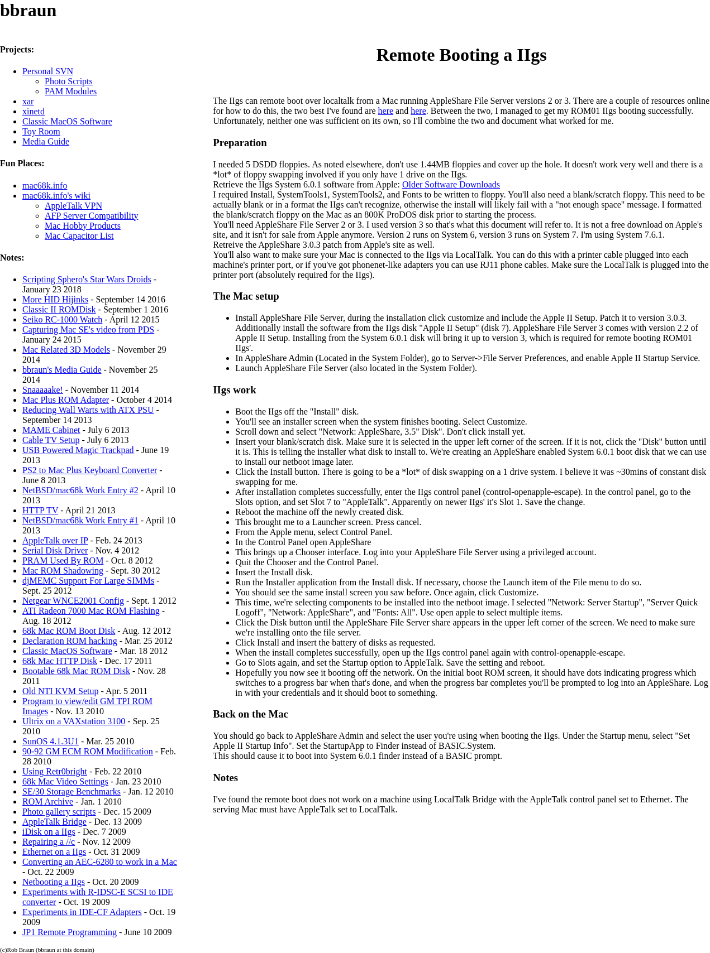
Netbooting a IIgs (53, 882)
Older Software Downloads (451, 184)
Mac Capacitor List (79, 235)
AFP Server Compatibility (91, 215)
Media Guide (45, 141)
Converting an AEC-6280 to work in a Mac (99, 862)
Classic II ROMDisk (59, 309)
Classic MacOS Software (67, 121)
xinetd (33, 111)
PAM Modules (71, 91)
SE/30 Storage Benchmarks (71, 791)
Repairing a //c (48, 841)
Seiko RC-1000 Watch (62, 319)
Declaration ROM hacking (69, 641)
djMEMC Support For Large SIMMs (88, 580)
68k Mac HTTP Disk (59, 661)
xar (28, 101)
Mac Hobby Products (83, 225)
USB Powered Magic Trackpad (78, 450)
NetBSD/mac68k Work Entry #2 (80, 490)
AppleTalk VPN (73, 205)
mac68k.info (44, 185)
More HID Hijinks (55, 299)
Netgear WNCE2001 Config (73, 600)
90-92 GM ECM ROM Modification (87, 751)
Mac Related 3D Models (66, 349)
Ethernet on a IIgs (54, 851)
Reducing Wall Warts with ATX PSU (88, 410)
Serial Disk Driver (55, 550)
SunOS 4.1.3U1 (50, 741)
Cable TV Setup (51, 440)
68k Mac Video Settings (65, 781)
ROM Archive (47, 801)
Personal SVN (47, 71)
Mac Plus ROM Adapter (65, 400)
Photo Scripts (69, 81)
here (386, 110)
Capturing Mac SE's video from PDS (88, 329)
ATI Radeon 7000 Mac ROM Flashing (91, 610)
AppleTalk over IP (55, 540)
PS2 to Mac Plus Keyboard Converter (89, 470)
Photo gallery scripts (59, 811)
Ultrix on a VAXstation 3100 (73, 721)
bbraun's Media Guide (62, 369)
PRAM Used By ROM (62, 560)
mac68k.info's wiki (56, 195)
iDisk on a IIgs (48, 831)
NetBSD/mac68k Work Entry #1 (80, 520)
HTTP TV (40, 510)
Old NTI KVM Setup (60, 691)
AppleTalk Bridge (54, 821)
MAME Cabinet (51, 430)
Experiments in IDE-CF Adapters (82, 912)
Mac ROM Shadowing (62, 570)
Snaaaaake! (42, 389)
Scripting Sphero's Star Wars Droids (86, 279)
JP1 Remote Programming (69, 932)
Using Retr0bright (54, 771)
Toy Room (41, 131)
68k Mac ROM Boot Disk (68, 631)
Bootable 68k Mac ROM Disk (76, 671)
